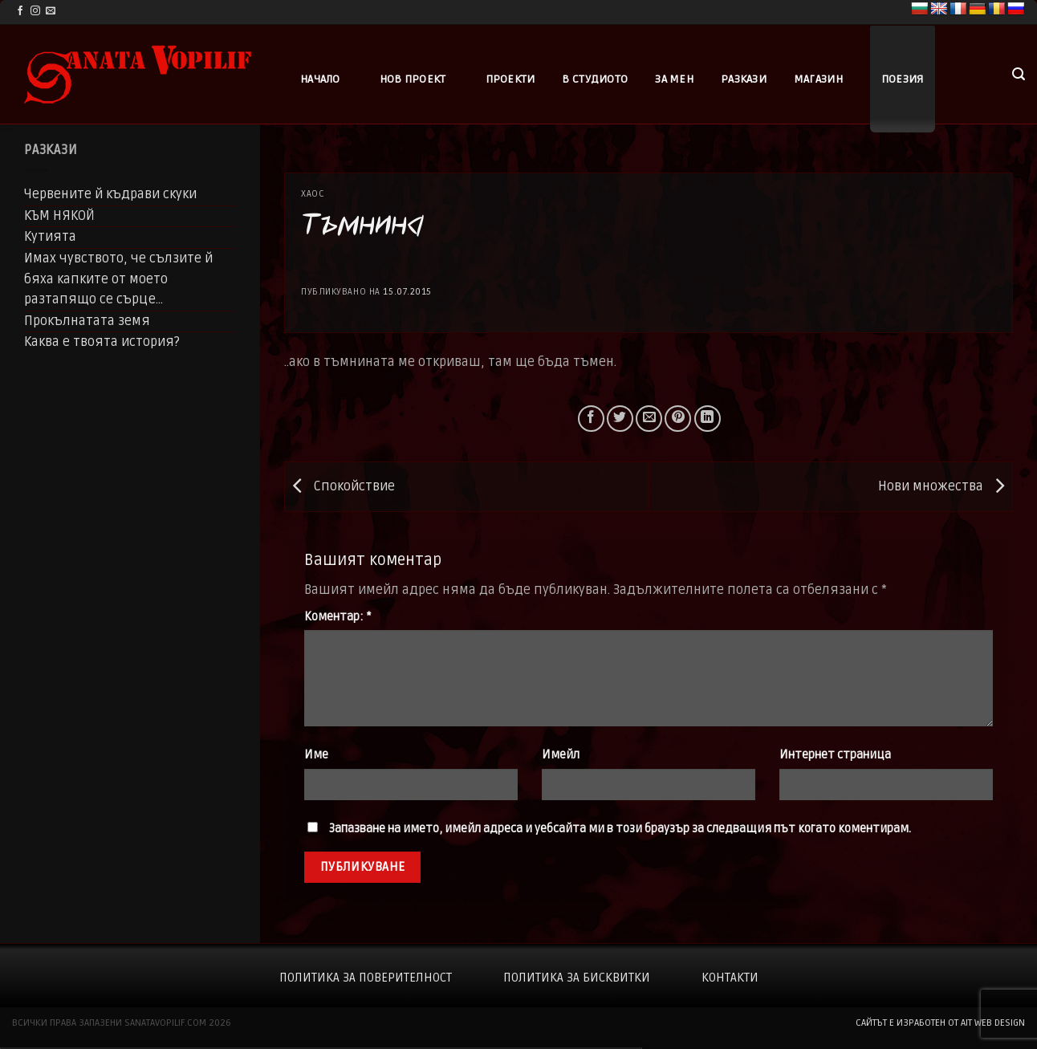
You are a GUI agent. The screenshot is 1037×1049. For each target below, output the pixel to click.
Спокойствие (340, 486)
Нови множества (945, 486)
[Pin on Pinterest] (678, 418)
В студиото (595, 79)
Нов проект (413, 79)
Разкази (744, 79)
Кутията (50, 237)
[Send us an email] (50, 11)
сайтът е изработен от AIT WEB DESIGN (940, 1023)
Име (316, 755)
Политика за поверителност (365, 977)
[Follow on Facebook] (20, 11)
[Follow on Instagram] (35, 11)
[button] (1018, 74)
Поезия (902, 79)
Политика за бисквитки (576, 977)
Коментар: (337, 617)
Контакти (730, 977)
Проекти (510, 79)
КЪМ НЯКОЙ (59, 216)
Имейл (561, 755)
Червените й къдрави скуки (110, 194)
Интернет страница (835, 755)
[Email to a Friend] (649, 418)
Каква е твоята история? (102, 342)
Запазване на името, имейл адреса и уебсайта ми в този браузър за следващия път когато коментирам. (620, 829)
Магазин (818, 79)
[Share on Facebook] (591, 418)
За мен (674, 79)
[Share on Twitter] (620, 418)
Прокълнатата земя (87, 321)
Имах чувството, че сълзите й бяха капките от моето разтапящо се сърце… (118, 278)
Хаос (312, 194)
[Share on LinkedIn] (707, 418)
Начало (320, 79)
